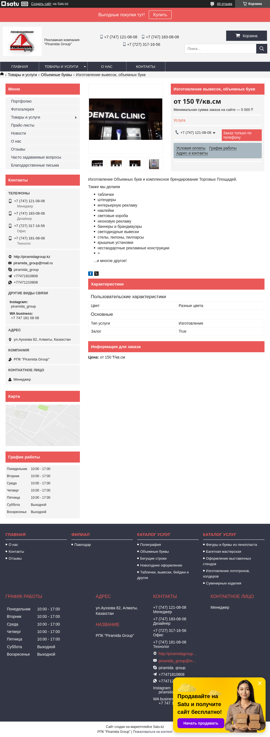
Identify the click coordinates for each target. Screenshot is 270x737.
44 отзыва (224, 4)
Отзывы (18, 149)
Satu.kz (158, 727)
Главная (19, 67)
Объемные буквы (56, 75)
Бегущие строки (153, 558)
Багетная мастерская (223, 551)
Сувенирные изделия (223, 583)
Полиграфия (150, 545)
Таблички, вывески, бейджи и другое (163, 575)
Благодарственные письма (35, 165)
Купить (160, 14)
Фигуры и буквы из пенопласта (231, 545)
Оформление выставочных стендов (227, 561)
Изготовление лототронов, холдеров (226, 573)
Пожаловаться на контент (152, 732)
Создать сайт (41, 4)
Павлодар (82, 545)
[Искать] (261, 49)
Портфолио (21, 101)
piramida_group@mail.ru (33, 263)
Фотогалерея (22, 109)
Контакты (145, 67)
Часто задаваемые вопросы (36, 157)
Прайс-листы (22, 125)
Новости (18, 133)
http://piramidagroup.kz (32, 257)
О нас (106, 67)
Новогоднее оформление (161, 565)
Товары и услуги (61, 67)
